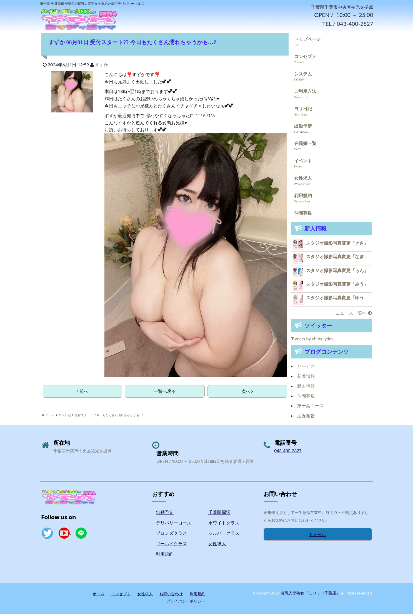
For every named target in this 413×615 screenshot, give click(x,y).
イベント (303, 161)
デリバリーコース (173, 523)
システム (303, 74)
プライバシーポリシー (185, 602)
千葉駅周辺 (219, 513)
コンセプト (305, 57)
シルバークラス (223, 534)
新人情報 (306, 387)
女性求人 (303, 179)
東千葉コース (310, 407)
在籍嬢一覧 (305, 144)
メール (317, 535)
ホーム (98, 595)
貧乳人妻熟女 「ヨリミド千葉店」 (310, 594)
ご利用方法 (305, 92)
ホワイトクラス (223, 523)
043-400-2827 (288, 451)
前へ (82, 392)
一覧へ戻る (165, 392)
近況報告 (306, 416)
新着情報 (306, 377)
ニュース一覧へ (354, 314)
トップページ (307, 40)
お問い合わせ (171, 595)
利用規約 (303, 196)
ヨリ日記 (303, 109)
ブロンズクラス (171, 534)
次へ (247, 392)
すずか (101, 65)
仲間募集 (303, 214)
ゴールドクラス (171, 544)
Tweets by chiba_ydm (312, 340)
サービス (306, 367)
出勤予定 (303, 127)
